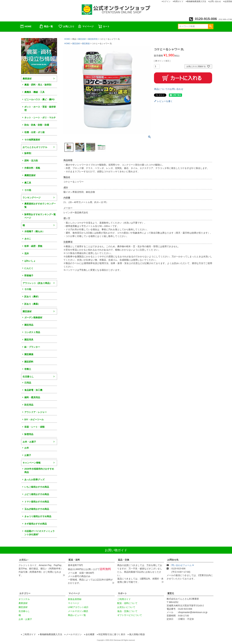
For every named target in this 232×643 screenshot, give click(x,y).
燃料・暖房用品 (32, 397)
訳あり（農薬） (32, 304)
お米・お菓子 (29, 441)
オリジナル (24, 599)
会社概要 (90, 634)
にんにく (28, 268)
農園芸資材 (30, 175)
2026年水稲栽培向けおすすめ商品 (39, 470)
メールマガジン (74, 634)
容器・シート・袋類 (34, 427)
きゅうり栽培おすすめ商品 (37, 516)
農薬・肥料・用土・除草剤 (37, 84)
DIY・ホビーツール (34, 419)
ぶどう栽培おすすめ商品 (36, 494)
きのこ (27, 238)
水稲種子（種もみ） (34, 231)
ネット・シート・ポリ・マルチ (40, 117)
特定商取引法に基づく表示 (111, 634)
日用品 (27, 382)
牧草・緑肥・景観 (33, 246)
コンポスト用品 (32, 332)
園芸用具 (28, 339)
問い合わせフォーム (182, 565)
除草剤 (27, 153)
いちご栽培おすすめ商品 (36, 487)
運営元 (170, 593)
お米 (26, 448)
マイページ (86, 26)
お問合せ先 (172, 559)
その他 (27, 190)
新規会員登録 (74, 599)
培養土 (27, 369)
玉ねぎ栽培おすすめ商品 (36, 509)
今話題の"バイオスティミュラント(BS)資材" (39, 533)
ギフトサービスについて (129, 615)
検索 (210, 26)
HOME (25, 26)
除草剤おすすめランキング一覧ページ (40, 216)
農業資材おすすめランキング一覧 (40, 205)
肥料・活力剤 (31, 160)
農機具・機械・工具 (34, 92)
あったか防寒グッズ (34, 479)
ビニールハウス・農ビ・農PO (39, 99)
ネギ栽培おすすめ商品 (35, 523)
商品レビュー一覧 (77, 615)
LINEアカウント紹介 (78, 607)
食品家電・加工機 (33, 390)
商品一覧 (46, 26)
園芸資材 (27, 311)
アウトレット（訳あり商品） (37, 283)
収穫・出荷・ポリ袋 (34, 132)
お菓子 (27, 455)
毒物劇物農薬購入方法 (51, 634)
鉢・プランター (32, 347)
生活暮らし (28, 376)
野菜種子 (28, 275)
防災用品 (28, 404)
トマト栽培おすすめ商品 (36, 501)
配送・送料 (74, 559)
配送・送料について (127, 603)
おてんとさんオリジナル (35, 147)
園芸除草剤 (93, 39)
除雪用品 (28, 434)
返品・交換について (127, 611)
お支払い (23, 559)
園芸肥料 (28, 361)
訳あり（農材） (32, 296)
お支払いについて (126, 607)
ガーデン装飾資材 (33, 317)
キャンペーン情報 (32, 462)
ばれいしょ (30, 261)
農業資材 (27, 78)
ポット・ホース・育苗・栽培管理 (40, 108)
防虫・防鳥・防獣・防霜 (36, 125)
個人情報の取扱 (137, 634)
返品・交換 (123, 559)
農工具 (27, 182)
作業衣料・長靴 (32, 168)
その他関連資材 (32, 139)
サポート (122, 593)
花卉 (26, 253)
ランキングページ (32, 197)
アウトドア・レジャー (35, 412)
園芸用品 (28, 325)
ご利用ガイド (124, 599)
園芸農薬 (28, 354)
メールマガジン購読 (78, 611)
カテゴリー (24, 593)
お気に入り (66, 26)
